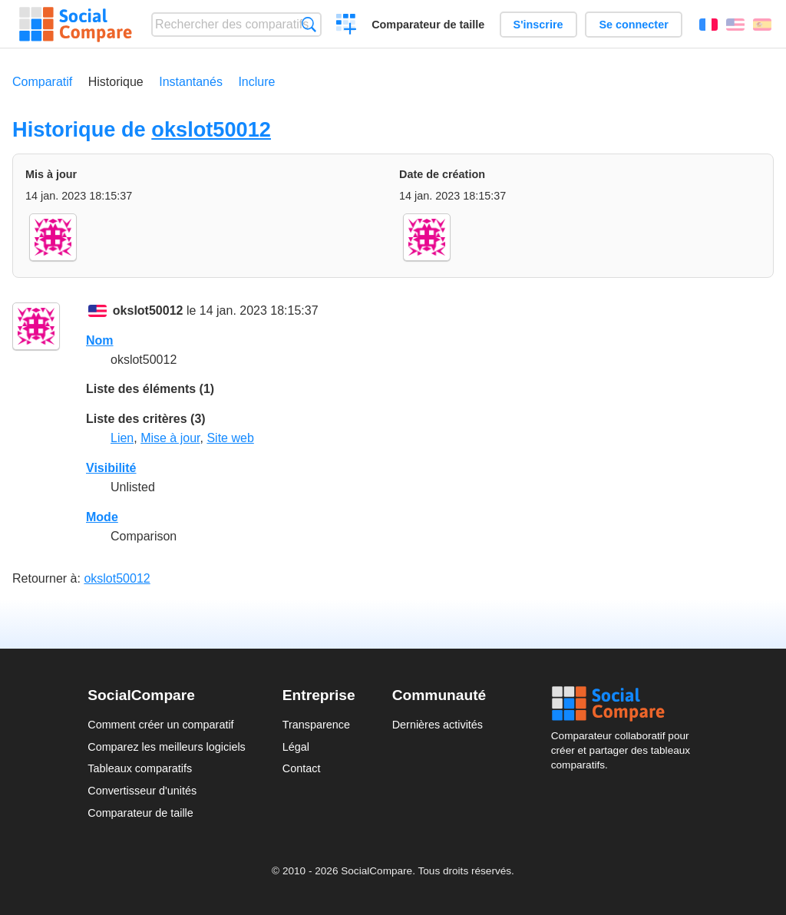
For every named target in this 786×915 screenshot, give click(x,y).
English (735, 24)
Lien (122, 437)
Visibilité (111, 467)
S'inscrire (538, 24)
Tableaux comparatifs (140, 768)
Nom (100, 340)
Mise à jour (170, 437)
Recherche (309, 24)
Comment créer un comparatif (160, 724)
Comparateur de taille (428, 24)
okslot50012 (211, 129)
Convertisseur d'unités (142, 791)
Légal (295, 747)
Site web (229, 437)
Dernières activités (437, 724)
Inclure (256, 81)
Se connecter (633, 24)
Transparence (316, 724)
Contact (301, 768)
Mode (102, 517)
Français (708, 24)
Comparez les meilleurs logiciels (167, 747)
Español (762, 24)
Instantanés (191, 81)
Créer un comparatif (346, 26)
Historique (116, 81)
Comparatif (42, 81)
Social (624, 703)
